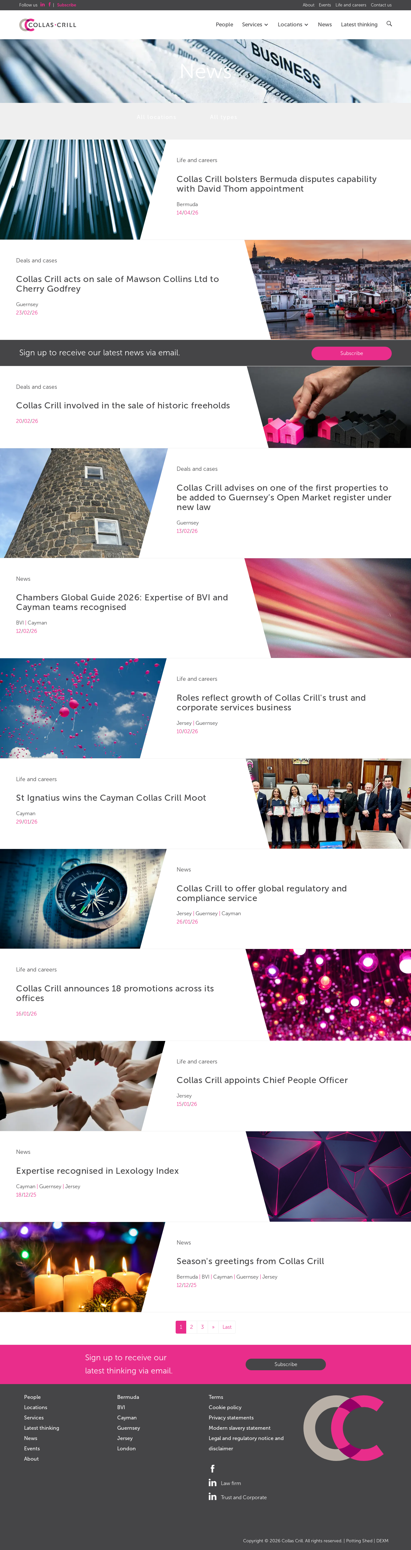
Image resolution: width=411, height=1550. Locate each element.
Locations (293, 25)
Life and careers (351, 5)
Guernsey (128, 1428)
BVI (121, 1407)
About (308, 5)
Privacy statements (231, 1417)
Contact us (381, 5)
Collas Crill (292, 1540)
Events (325, 5)
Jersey (125, 1438)
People (224, 25)
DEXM (382, 1540)
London (126, 1448)
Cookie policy (225, 1407)
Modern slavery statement (240, 1428)
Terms (216, 1397)
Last (227, 1327)
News (325, 25)
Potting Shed (359, 1540)
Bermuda (128, 1397)
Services (255, 25)
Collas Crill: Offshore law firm (47, 25)
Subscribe (351, 353)
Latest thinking (359, 25)
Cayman (127, 1417)
